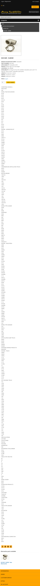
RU (3, 5)
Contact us (35, 7)
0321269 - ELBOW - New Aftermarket (6, 563)
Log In (6, 78)
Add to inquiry (10, 82)
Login (2, 1)
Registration (8, 1)
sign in (11, 66)
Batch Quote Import (33, 12)
